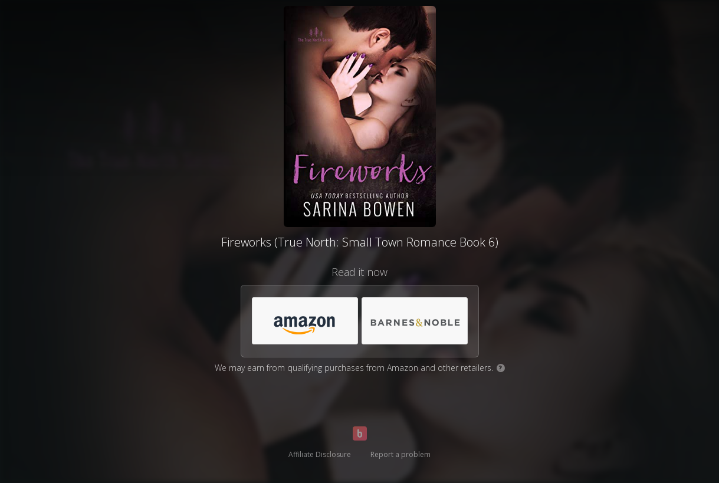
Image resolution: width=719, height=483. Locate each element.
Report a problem (400, 454)
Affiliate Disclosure (319, 454)
